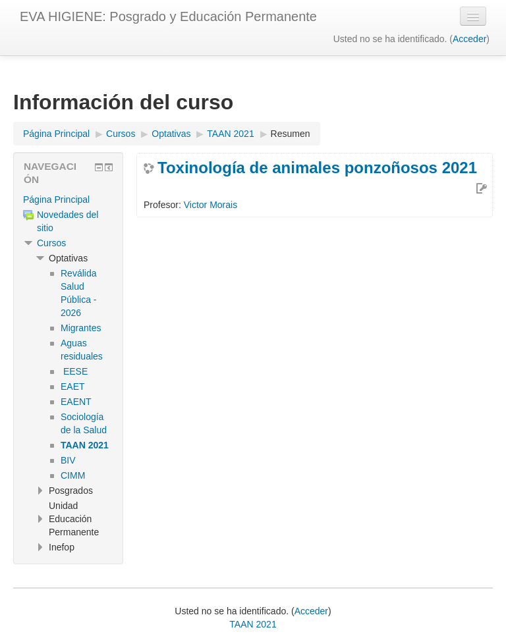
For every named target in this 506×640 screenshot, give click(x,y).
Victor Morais (210, 205)
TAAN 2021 (252, 624)
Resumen (290, 133)
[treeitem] (68, 199)
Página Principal (56, 199)
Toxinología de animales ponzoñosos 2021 (317, 168)
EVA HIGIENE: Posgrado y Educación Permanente (168, 16)
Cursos (51, 243)
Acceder (469, 39)
